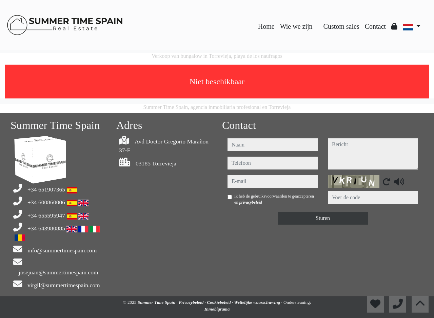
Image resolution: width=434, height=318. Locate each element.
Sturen (323, 218)
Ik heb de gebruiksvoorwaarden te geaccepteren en (274, 199)
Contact (375, 26)
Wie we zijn (296, 26)
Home (266, 26)
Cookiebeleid (219, 302)
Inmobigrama (217, 309)
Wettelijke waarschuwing (257, 302)
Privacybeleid (192, 302)
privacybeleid (250, 202)
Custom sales (341, 26)
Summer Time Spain (157, 302)
